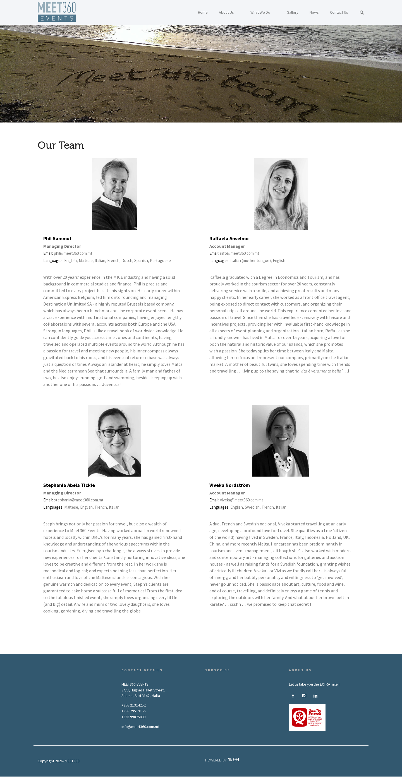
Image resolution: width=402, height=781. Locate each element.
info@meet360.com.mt (140, 726)
